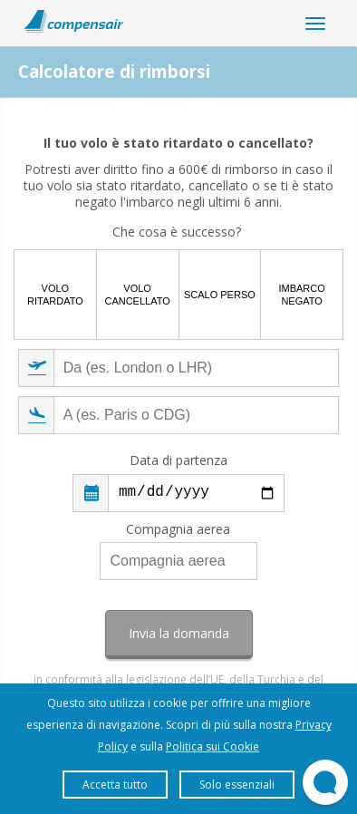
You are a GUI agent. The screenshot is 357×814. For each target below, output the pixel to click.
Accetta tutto (115, 784)
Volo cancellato (136, 294)
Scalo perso (220, 294)
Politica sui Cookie (212, 746)
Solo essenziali (237, 784)
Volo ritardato (55, 294)
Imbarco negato (301, 294)
